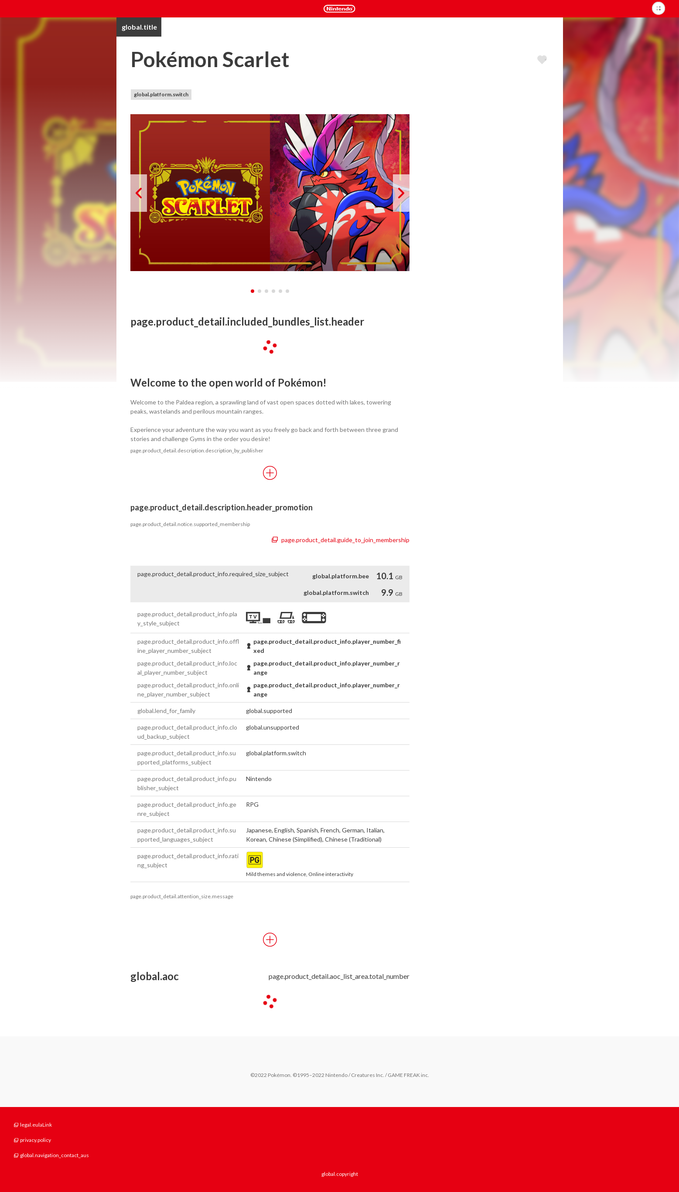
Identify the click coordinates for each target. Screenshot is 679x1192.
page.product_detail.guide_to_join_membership (340, 539)
